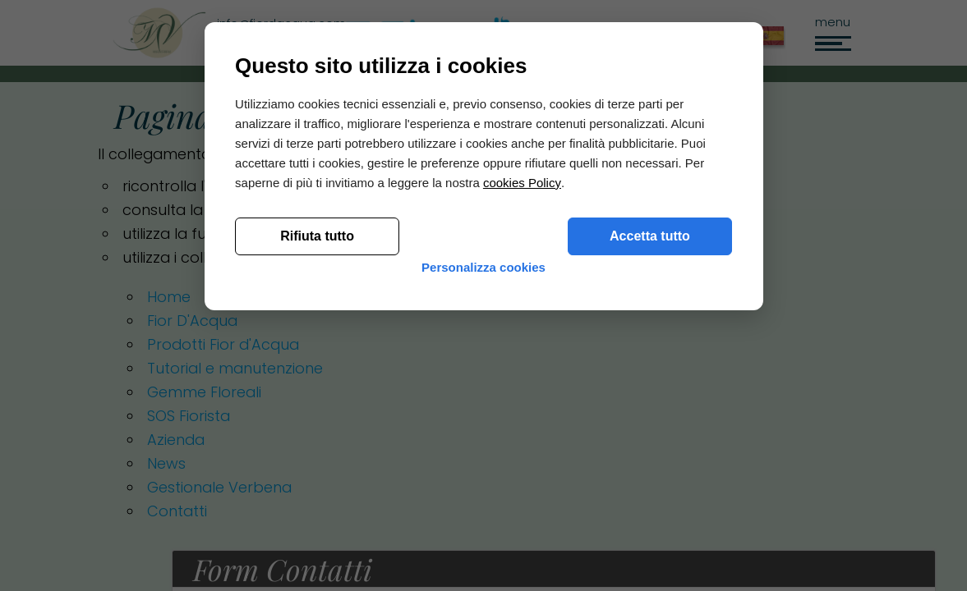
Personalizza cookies (483, 503)
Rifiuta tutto (320, 458)
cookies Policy (524, 405)
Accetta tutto (648, 458)
